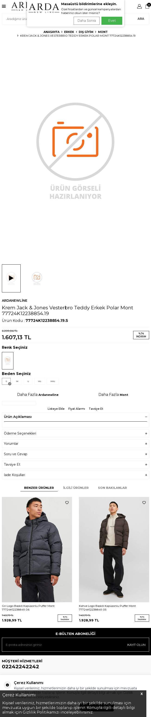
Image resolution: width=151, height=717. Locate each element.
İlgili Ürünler (76, 488)
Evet (112, 21)
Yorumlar (75, 444)
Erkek (69, 32)
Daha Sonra (86, 21)
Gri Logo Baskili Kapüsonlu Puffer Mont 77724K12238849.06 (28, 607)
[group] (75, 150)
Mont (103, 32)
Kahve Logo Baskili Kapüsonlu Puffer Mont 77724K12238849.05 (107, 607)
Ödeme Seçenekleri (75, 433)
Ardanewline (14, 300)
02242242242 (20, 666)
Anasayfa (52, 32)
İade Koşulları (75, 475)
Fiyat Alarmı (76, 408)
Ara (141, 18)
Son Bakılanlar (112, 488)
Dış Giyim (86, 32)
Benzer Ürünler (39, 488)
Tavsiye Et (96, 408)
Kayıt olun (136, 645)
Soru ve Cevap (75, 454)
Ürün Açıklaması (75, 417)
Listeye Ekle (56, 408)
